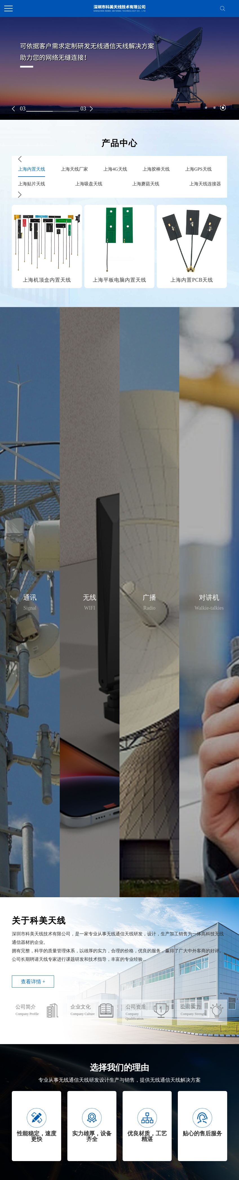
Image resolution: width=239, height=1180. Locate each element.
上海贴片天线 (31, 183)
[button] (13, 108)
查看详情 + (33, 982)
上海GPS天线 (198, 169)
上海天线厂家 (74, 169)
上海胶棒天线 (156, 169)
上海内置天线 (31, 169)
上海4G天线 (115, 169)
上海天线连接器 (205, 183)
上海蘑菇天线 (145, 183)
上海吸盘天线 (88, 183)
